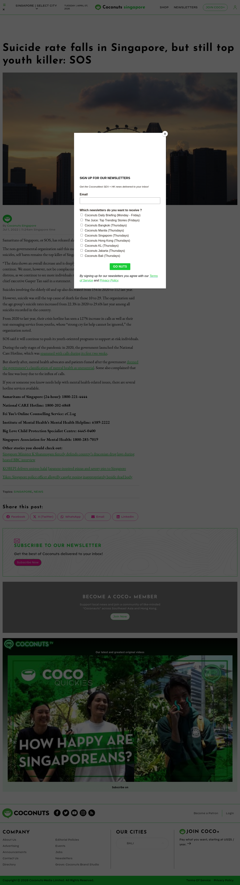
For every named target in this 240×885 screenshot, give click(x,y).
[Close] (165, 134)
